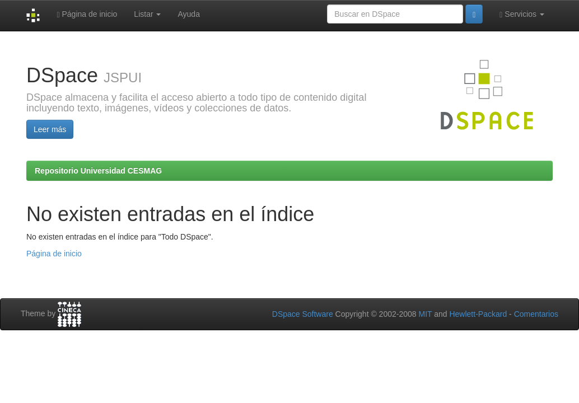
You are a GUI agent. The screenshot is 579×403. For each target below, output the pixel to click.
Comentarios (536, 314)
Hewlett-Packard (478, 314)
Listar (147, 14)
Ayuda (188, 14)
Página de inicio (87, 14)
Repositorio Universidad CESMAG (98, 170)
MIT (425, 314)
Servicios (521, 14)
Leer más (50, 129)
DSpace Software (302, 314)
